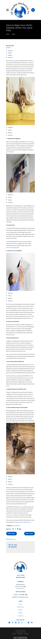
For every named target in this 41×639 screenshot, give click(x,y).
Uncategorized (16, 525)
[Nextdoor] (31, 622)
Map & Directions (20, 588)
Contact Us (20, 615)
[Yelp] (19, 622)
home (15, 326)
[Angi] (25, 622)
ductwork (8, 232)
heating (14, 60)
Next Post (29, 533)
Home (20, 604)
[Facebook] (12, 622)
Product (20, 610)
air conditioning (30, 141)
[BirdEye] (28, 622)
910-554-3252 (20, 577)
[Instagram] (15, 622)
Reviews (20, 613)
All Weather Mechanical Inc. (24, 522)
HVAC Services (20, 607)
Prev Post (11, 533)
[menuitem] (14, 633)
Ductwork (13, 250)
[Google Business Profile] (9, 622)
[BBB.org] (22, 622)
